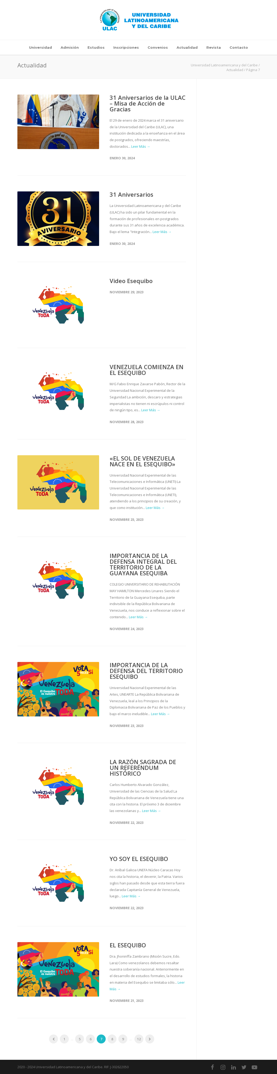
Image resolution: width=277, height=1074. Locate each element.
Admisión (70, 47)
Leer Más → (140, 146)
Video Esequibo (131, 281)
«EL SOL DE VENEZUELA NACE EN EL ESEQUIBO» (142, 461)
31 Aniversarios (131, 194)
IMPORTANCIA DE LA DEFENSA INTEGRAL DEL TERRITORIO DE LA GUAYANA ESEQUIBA (143, 564)
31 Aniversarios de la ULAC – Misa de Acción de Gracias (148, 103)
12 (139, 1039)
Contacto (239, 47)
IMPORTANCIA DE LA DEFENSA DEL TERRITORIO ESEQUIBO (146, 670)
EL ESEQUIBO (128, 945)
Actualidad (187, 47)
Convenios (158, 47)
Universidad (40, 47)
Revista (213, 47)
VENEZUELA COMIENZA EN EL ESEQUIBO (146, 370)
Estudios (96, 47)
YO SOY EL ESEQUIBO (139, 859)
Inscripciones (126, 47)
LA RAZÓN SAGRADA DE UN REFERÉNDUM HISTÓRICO (143, 767)
